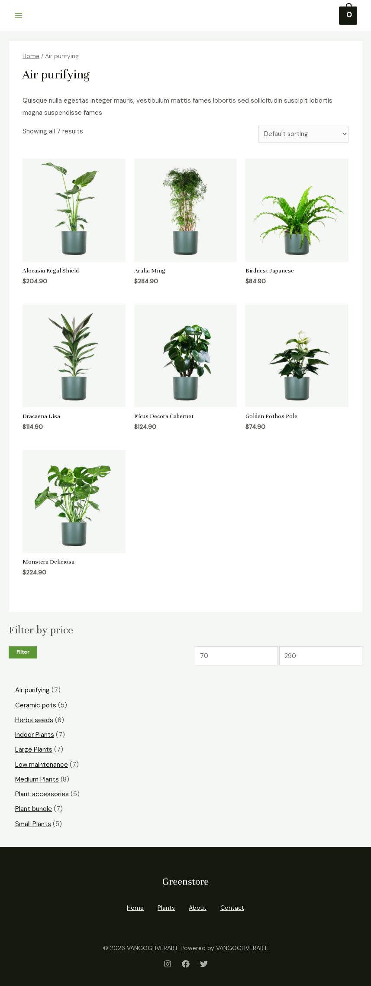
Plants (166, 906)
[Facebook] (186, 962)
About (197, 906)
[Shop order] (303, 134)
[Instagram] (167, 962)
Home (31, 56)
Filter (22, 652)
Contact (232, 906)
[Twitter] (204, 962)
